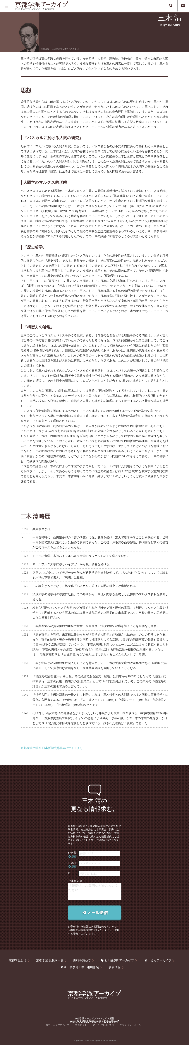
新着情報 (115, 967)
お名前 (72, 854)
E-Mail (72, 864)
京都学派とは (18, 960)
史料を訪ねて (82, 960)
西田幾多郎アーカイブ (117, 960)
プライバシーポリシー (131, 1025)
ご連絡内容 (75, 881)
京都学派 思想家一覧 (49, 960)
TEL (70, 873)
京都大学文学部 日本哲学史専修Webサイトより (52, 748)
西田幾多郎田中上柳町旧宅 (79, 967)
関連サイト (81, 1025)
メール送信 (94, 912)
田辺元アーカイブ (157, 960)
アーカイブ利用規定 (103, 1025)
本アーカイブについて (58, 1025)
